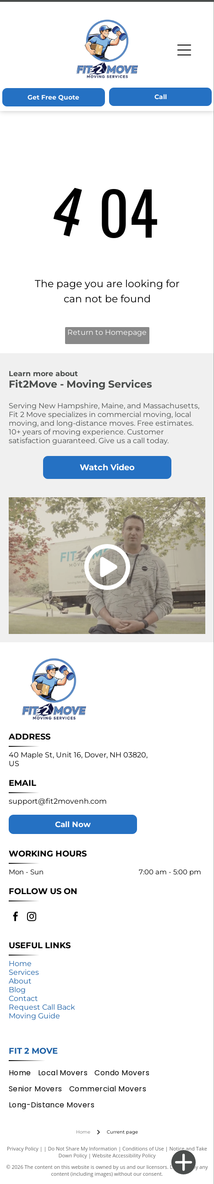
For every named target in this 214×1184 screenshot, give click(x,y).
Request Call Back (42, 1007)
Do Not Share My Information (82, 1148)
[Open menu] (184, 50)
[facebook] (15, 918)
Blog (17, 989)
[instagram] (31, 918)
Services (24, 972)
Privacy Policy (22, 1148)
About (20, 981)
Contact (23, 998)
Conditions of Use (143, 1148)
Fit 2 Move (33, 1051)
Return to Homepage (107, 332)
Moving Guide (34, 1016)
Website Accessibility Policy (124, 1155)
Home (20, 963)
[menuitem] (23, 1073)
